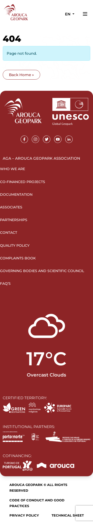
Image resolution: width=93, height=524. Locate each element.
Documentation (16, 194)
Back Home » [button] (21, 74)
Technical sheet (68, 515)
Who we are (12, 169)
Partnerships (13, 220)
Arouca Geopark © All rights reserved (38, 487)
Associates (11, 207)
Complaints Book (18, 258)
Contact (8, 232)
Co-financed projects (22, 182)
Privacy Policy (24, 515)
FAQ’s (5, 283)
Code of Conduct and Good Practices (36, 503)
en (68, 14)
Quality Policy (15, 245)
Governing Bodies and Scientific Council (42, 271)
